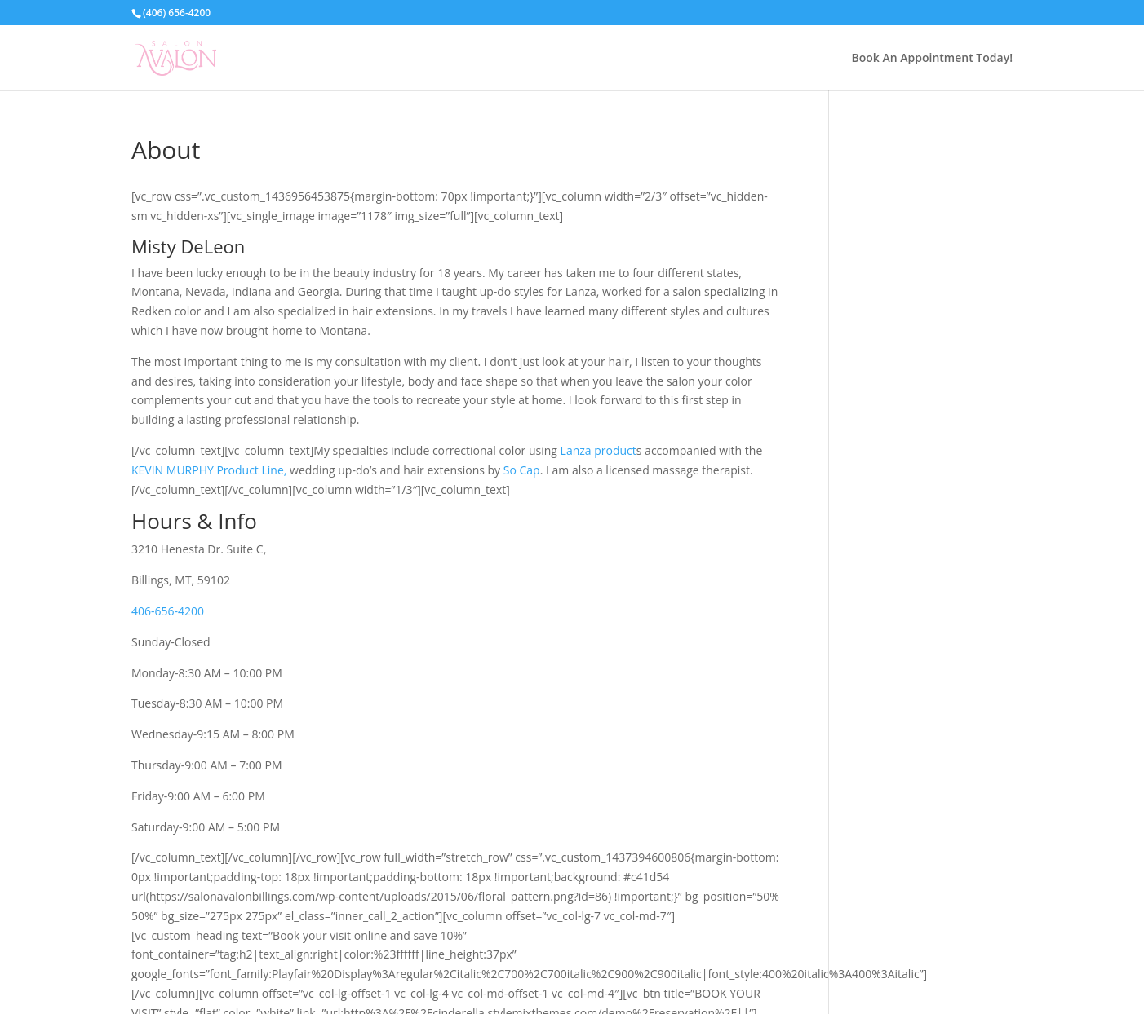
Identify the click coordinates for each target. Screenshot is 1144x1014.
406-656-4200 (167, 611)
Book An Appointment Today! (932, 57)
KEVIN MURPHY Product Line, (208, 470)
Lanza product (598, 450)
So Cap (521, 470)
